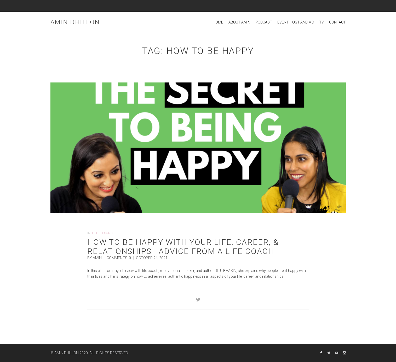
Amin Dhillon (75, 22)
